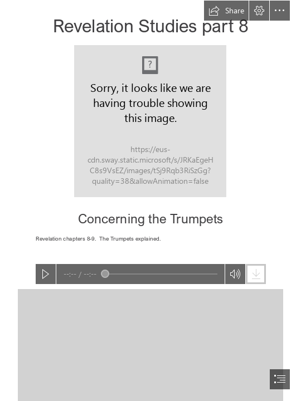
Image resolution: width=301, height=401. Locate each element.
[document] (150, 200)
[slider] (159, 274)
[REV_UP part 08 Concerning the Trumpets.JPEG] (150, 121)
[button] (226, 11)
